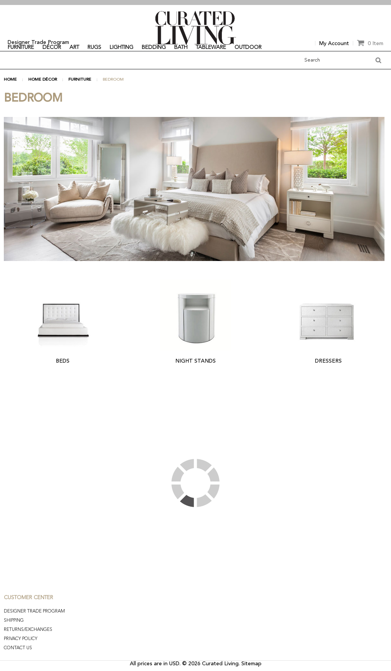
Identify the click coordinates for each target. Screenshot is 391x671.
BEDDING (154, 47)
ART (74, 47)
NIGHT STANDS (195, 361)
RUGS (94, 47)
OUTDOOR (248, 47)
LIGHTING (121, 47)
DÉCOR (51, 47)
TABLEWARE (211, 47)
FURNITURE (21, 47)
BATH (180, 47)
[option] (195, 2)
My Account (334, 43)
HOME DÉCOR (42, 80)
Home (10, 80)
